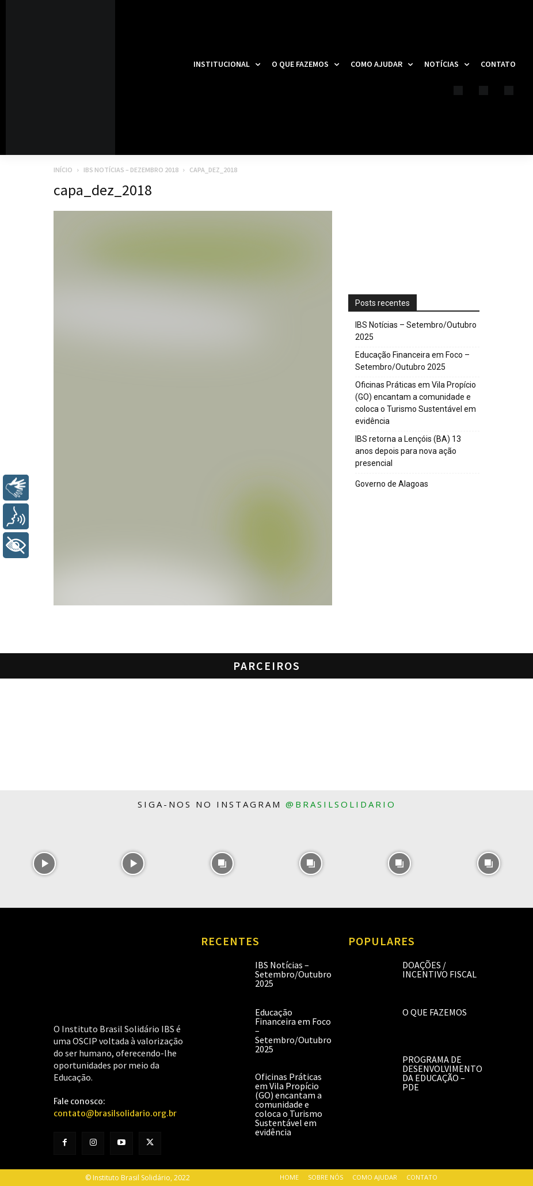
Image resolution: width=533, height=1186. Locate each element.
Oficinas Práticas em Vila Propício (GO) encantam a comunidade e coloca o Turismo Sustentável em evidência (415, 403)
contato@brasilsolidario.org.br (115, 1113)
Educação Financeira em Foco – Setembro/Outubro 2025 (412, 361)
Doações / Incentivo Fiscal (439, 969)
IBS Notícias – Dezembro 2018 (130, 169)
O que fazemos (434, 1012)
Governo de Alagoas (391, 483)
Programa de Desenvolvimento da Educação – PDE (442, 1073)
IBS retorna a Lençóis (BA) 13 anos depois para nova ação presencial (408, 451)
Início (63, 169)
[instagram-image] (44, 863)
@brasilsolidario (340, 804)
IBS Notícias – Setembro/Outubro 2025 (416, 331)
